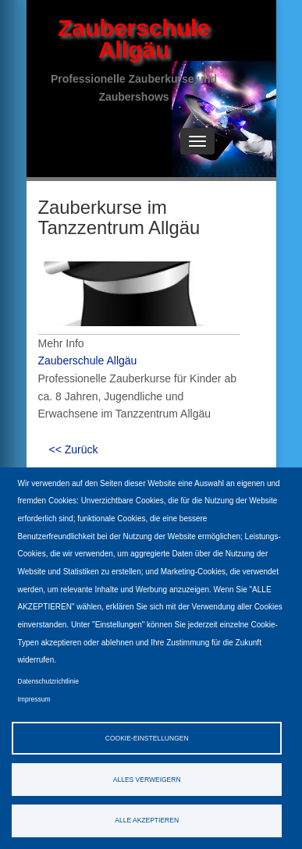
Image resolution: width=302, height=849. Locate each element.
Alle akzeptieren (147, 820)
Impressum (34, 699)
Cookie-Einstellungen (147, 738)
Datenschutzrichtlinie (48, 681)
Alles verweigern (147, 779)
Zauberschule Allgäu (134, 38)
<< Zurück (73, 449)
